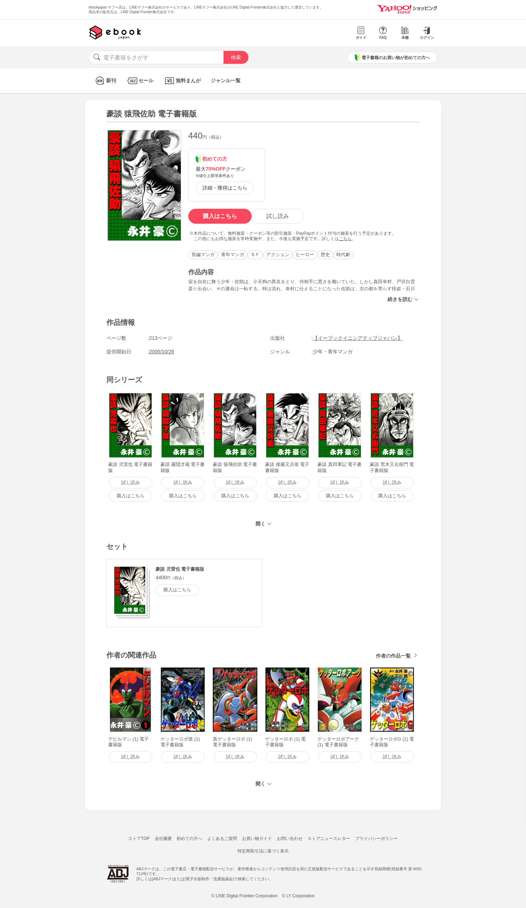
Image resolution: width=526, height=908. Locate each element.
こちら (345, 238)
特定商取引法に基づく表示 (263, 851)
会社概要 (163, 838)
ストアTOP (138, 838)
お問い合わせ (290, 838)
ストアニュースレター (328, 838)
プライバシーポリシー (376, 838)
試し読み (277, 216)
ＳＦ (255, 254)
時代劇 (343, 254)
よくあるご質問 (222, 838)
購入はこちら (220, 216)
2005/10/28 (161, 351)
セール (139, 80)
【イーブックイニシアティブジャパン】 (358, 338)
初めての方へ (189, 838)
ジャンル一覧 (226, 80)
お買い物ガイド (257, 838)
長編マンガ (203, 254)
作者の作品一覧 (393, 656)
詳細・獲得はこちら (224, 188)
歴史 (325, 254)
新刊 (105, 80)
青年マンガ (232, 254)
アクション (277, 254)
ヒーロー (305, 254)
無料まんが (182, 80)
